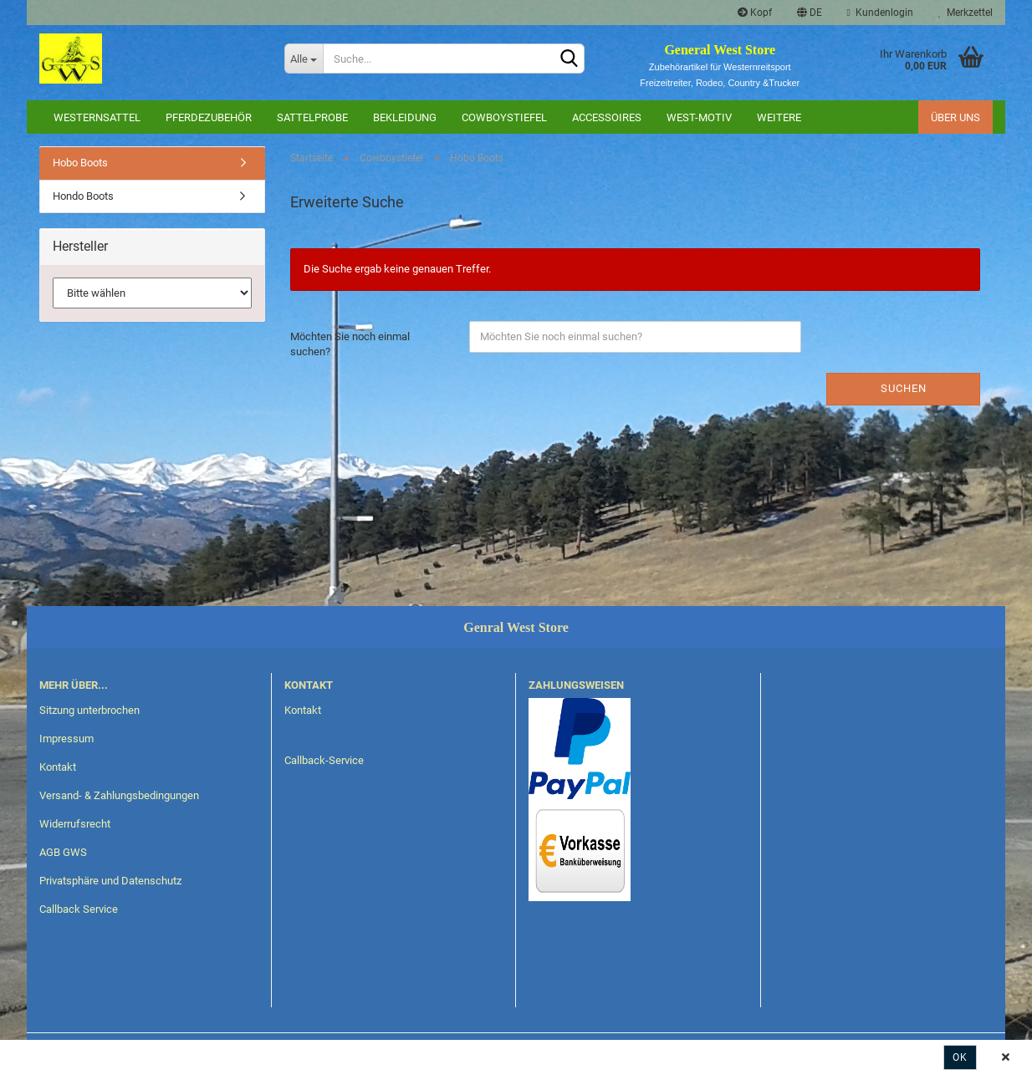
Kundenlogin (880, 12)
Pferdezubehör (209, 117)
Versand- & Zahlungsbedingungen (119, 795)
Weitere (779, 117)
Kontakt (57, 767)
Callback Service (78, 909)
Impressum (66, 738)
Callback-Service (324, 760)
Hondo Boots (83, 196)
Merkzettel (965, 12)
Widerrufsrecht (74, 824)
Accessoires (606, 117)
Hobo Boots (80, 162)
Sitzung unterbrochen (89, 710)
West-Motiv (699, 117)
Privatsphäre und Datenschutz (110, 880)
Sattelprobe (312, 117)
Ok (960, 1057)
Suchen (904, 388)
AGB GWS (63, 852)
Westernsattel (97, 117)
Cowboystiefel (504, 117)
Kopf (755, 12)
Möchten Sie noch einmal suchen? (350, 344)
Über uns (955, 117)
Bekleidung (405, 117)
